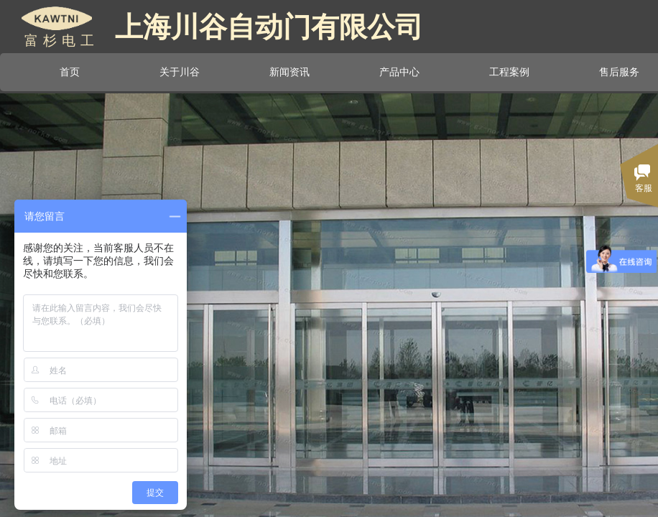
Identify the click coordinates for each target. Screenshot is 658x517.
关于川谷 (179, 72)
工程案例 (509, 72)
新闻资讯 (289, 72)
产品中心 (399, 72)
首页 (70, 72)
